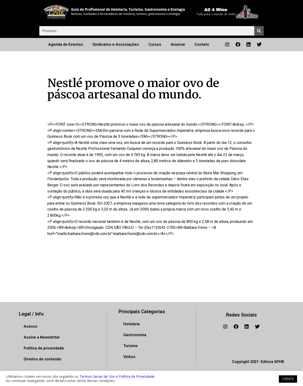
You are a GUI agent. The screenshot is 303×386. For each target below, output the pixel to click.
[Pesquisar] (259, 31)
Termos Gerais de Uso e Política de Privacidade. (117, 376)
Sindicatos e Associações (116, 44)
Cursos (154, 44)
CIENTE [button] (288, 379)
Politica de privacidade (44, 348)
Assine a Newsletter (42, 337)
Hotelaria (131, 324)
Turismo (130, 346)
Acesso (30, 326)
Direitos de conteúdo (42, 359)
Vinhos (129, 356)
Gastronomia (134, 335)
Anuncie (178, 44)
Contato (202, 44)
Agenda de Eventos (65, 44)
